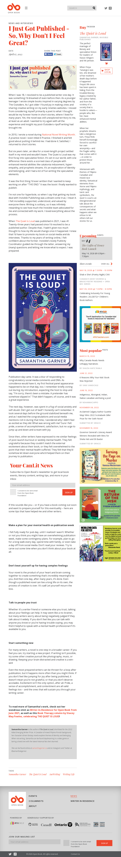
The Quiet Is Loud (38, 774)
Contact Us (75, 854)
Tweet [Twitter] (57, 54)
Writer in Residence (82, 801)
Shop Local (108, 70)
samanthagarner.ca (39, 748)
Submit (94, 8)
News (74, 795)
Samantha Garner (17, 774)
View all (105, 264)
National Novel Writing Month (58, 134)
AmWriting (54, 774)
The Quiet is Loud (25, 221)
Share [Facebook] (48, 54)
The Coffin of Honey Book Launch (93, 247)
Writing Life (69, 774)
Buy (87, 27)
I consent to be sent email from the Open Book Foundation (28, 493)
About (33, 806)
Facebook (110, 9)
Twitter (105, 9)
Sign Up (69, 492)
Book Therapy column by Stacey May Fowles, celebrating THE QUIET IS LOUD (41, 715)
